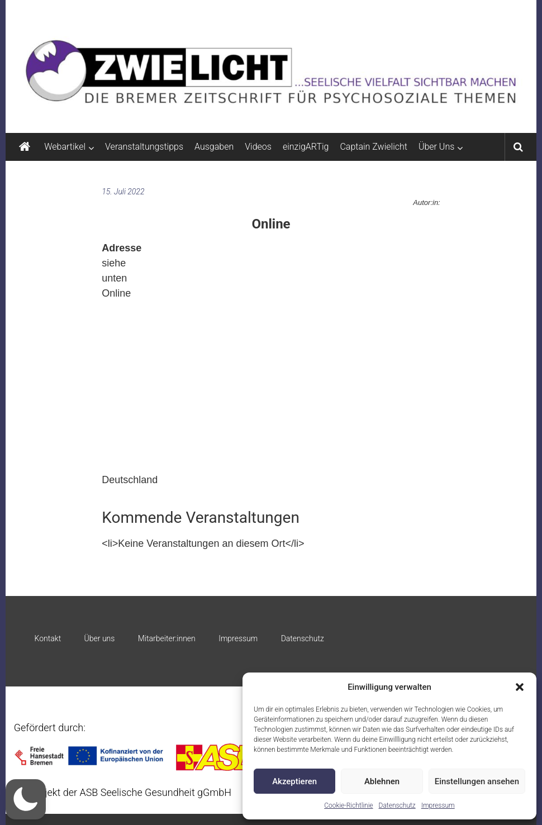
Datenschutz (397, 805)
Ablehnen (382, 781)
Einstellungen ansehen (477, 781)
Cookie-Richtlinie (348, 805)
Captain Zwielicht (373, 146)
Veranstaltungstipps (144, 146)
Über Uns (436, 146)
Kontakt (48, 638)
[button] (519, 687)
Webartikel (64, 146)
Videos (258, 146)
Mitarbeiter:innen (167, 638)
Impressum (438, 805)
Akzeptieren (294, 781)
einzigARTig (306, 146)
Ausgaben (214, 146)
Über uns (99, 638)
